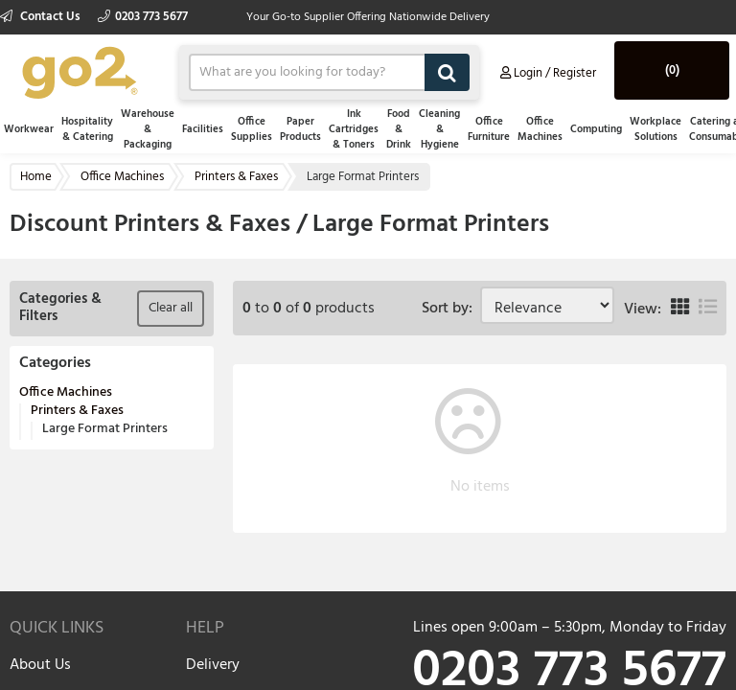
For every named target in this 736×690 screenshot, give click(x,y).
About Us (40, 665)
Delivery (213, 665)
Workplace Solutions (655, 129)
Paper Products (300, 129)
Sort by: (451, 308)
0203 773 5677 (143, 17)
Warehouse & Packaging (147, 129)
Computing (596, 129)
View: (642, 309)
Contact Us (41, 17)
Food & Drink (398, 129)
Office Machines (540, 129)
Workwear (29, 129)
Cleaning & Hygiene (439, 129)
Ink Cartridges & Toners (354, 129)
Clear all (171, 308)
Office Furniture (489, 129)
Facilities (202, 129)
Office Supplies (251, 129)
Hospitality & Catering (87, 129)
